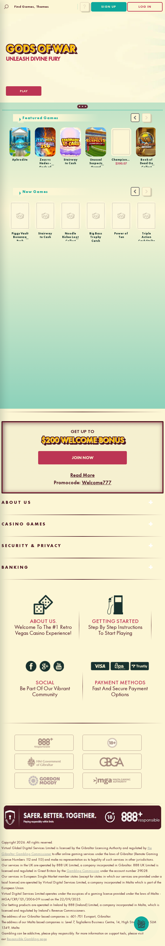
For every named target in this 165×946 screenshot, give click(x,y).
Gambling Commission (83, 870)
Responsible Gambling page (27, 939)
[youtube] (58, 666)
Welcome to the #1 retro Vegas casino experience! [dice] (43, 605)
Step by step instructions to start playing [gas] (115, 605)
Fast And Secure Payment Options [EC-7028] (120, 666)
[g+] (45, 666)
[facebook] (31, 666)
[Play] (23, 91)
